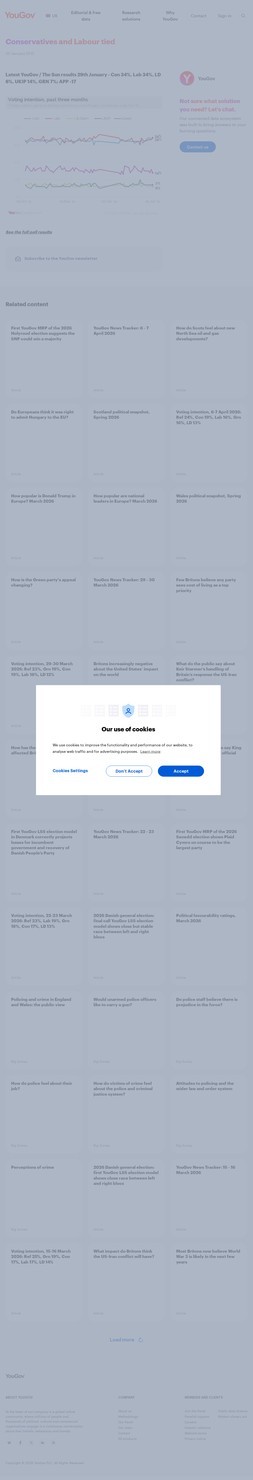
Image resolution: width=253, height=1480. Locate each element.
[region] (128, 740)
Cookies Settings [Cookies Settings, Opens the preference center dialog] (70, 770)
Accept (181, 771)
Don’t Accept (129, 771)
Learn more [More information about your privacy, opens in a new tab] (150, 751)
